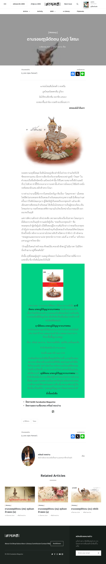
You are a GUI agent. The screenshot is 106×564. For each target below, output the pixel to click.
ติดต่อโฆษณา (57, 543)
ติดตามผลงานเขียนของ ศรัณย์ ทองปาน (43, 405)
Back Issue (68, 4)
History (53, 32)
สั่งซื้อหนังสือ (51, 393)
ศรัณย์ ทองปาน (44, 454)
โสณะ (34, 421)
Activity (40, 11)
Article (26, 11)
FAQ (48, 543)
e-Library (66, 11)
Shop (14, 543)
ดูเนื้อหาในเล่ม (93, 6)
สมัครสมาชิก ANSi (19, 4)
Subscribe (20, 543)
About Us (8, 543)
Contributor (36, 543)
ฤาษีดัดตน (26, 421)
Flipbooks (80, 11)
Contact (44, 543)
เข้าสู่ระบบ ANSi (36, 4)
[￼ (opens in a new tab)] (53, 285)
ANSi (53, 11)
